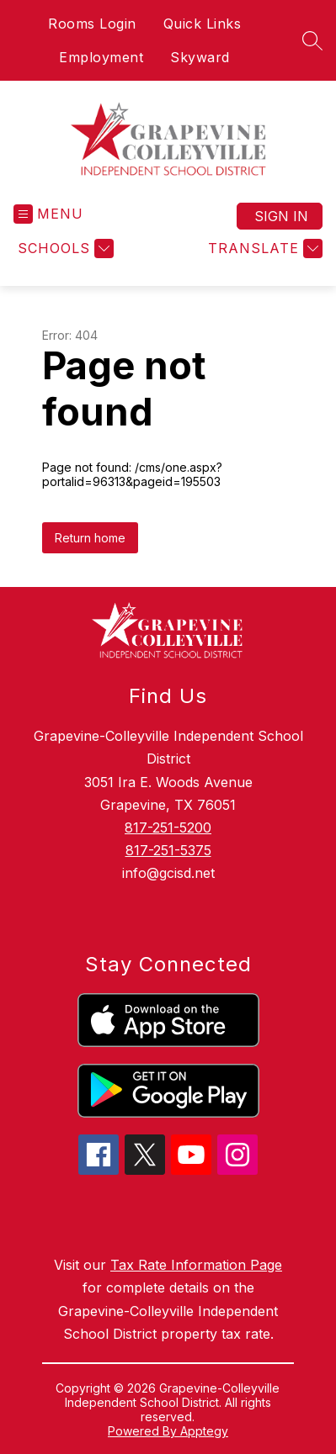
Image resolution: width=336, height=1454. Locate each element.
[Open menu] (48, 214)
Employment (101, 57)
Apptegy (204, 1431)
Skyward (200, 57)
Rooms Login (92, 23)
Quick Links (202, 23)
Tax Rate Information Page (196, 1264)
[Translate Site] (263, 248)
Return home (90, 538)
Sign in (281, 216)
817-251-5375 (168, 850)
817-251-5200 (168, 827)
